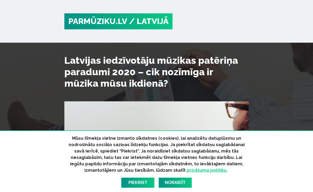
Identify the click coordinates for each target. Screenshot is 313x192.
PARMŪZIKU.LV (97, 21)
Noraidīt (175, 182)
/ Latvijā (149, 21)
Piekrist (137, 182)
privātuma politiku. (207, 170)
